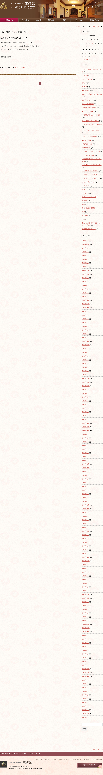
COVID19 (85, 75)
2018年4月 (85, 523)
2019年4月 (85, 490)
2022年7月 (85, 356)
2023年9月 (85, 311)
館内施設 (66, 759)
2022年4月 (85, 367)
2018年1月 (85, 527)
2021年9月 (85, 389)
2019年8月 (85, 475)
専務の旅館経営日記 (88, 208)
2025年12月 (85, 244)
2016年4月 (85, 579)
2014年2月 (85, 661)
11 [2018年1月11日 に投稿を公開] (92, 46)
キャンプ (85, 189)
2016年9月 (85, 564)
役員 (83, 212)
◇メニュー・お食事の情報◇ (91, 130)
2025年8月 (85, 248)
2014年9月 (85, 635)
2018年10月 (85, 509)
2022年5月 (85, 363)
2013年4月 (85, 699)
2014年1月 (85, 665)
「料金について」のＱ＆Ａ (90, 174)
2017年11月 (85, 531)
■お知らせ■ (85, 90)
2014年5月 (85, 650)
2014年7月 (85, 643)
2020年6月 (85, 445)
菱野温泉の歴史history (89, 229)
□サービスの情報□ (88, 104)
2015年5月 (85, 609)
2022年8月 (85, 352)
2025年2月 (85, 263)
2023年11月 (85, 304)
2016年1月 (85, 590)
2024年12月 (85, 270)
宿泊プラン (47, 759)
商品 (83, 204)
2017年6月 (85, 538)
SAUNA (84, 83)
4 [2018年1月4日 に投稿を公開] (92, 43)
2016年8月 (85, 568)
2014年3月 (85, 658)
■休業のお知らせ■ (20, 67)
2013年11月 (85, 672)
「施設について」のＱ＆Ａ (90, 178)
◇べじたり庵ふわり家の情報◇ (92, 124)
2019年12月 (85, 464)
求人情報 (85, 215)
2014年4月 (85, 654)
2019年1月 (85, 501)
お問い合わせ (98, 759)
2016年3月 (85, 583)
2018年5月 (85, 520)
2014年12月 (85, 624)
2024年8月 (85, 278)
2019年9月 (85, 471)
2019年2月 (85, 497)
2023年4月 (85, 326)
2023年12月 (85, 300)
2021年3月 (85, 412)
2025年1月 (85, 266)
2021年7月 (85, 397)
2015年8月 (85, 602)
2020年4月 (85, 453)
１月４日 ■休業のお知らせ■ (13, 38)
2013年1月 (85, 710)
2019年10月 (85, 468)
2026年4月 (85, 240)
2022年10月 (85, 345)
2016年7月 (85, 572)
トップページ (39, 759)
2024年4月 (85, 293)
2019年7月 (85, 479)
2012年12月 (85, 713)
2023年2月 (85, 334)
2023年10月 (85, 307)
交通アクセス (78, 759)
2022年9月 (85, 348)
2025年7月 (85, 252)
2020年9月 (85, 434)
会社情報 (85, 200)
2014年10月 (85, 631)
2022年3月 (85, 371)
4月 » (87, 59)
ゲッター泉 (85, 193)
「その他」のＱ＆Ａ (88, 155)
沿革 (83, 219)
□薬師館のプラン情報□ (89, 107)
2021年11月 (85, 382)
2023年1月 (85, 337)
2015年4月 (85, 613)
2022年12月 (85, 341)
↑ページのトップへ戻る (96, 749)
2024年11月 (85, 274)
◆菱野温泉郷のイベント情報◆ (92, 115)
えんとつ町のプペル (88, 182)
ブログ (92, 759)
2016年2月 (85, 587)
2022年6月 (85, 360)
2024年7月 (85, 281)
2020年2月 (85, 460)
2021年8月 (85, 393)
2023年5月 (85, 322)
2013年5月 (85, 695)
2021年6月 (85, 401)
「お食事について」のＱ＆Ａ (91, 151)
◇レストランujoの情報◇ (90, 136)
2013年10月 (85, 676)
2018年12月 (85, 505)
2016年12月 (85, 557)
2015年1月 (85, 620)
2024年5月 (85, 289)
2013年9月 (85, 680)
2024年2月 (85, 296)
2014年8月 (85, 639)
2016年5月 (85, 576)
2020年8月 (85, 438)
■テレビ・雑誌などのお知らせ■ (92, 94)
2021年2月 (85, 415)
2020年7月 (85, 442)
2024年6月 (85, 285)
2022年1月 (85, 374)
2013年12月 (85, 669)
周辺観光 (86, 759)
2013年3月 (85, 702)
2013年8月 (85, 684)
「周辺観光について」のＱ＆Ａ (91, 165)
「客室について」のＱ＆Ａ (90, 171)
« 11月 (83, 59)
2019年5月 (85, 486)
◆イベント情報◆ (87, 111)
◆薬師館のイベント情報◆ (90, 121)
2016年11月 (85, 561)
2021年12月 (85, 378)
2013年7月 (85, 687)
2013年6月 (85, 691)
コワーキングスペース (89, 197)
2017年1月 (85, 553)
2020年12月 (85, 423)
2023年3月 (85, 330)
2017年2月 (85, 550)
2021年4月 (85, 408)
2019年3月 (85, 494)
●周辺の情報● (86, 140)
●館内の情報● (86, 148)
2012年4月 (85, 717)
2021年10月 (85, 386)
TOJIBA (84, 87)
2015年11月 (85, 598)
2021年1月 (85, 419)
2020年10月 (85, 430)
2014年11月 (85, 628)
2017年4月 (85, 542)
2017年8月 (85, 535)
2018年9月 (85, 512)
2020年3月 (85, 456)
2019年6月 (85, 482)
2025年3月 (85, 259)
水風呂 (72, 759)
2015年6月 (85, 605)
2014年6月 (85, 646)
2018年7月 (85, 516)
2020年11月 (85, 427)
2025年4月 (85, 255)
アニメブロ (85, 186)
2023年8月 (85, 315)
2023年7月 (85, 319)
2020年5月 (85, 449)
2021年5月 (85, 404)
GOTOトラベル (87, 79)
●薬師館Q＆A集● (87, 144)
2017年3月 (85, 546)
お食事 (60, 759)
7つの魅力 (54, 759)
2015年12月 (85, 594)
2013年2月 (85, 706)
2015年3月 (85, 617)
